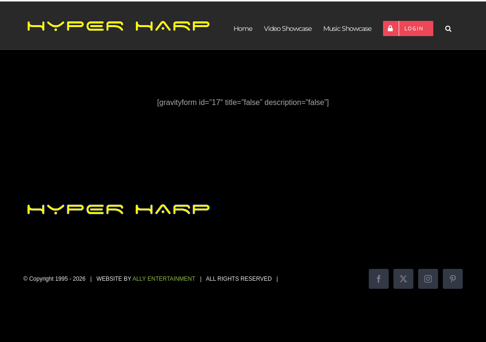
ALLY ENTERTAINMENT (163, 279)
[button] (448, 28)
